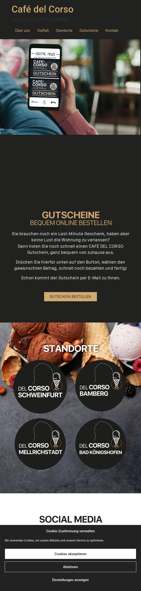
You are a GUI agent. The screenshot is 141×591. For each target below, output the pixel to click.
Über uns (22, 30)
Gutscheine (88, 30)
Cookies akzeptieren (70, 554)
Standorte (64, 30)
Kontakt (111, 30)
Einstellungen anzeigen (70, 580)
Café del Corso (43, 9)
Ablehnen (70, 567)
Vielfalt (43, 30)
